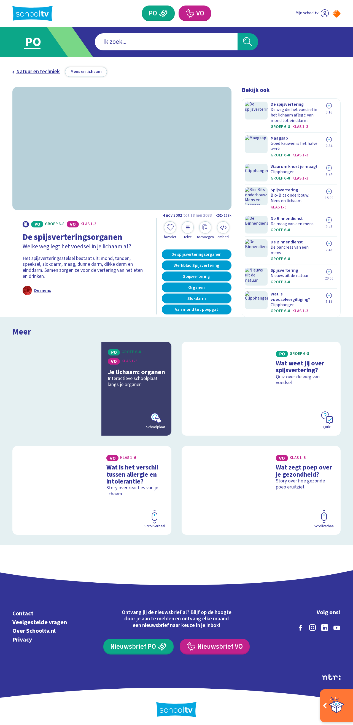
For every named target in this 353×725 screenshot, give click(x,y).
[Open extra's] (336, 705)
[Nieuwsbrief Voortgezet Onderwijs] (215, 644)
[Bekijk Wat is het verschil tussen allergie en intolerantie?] (91, 487)
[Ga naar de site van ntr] (331, 674)
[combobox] (166, 42)
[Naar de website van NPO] (336, 13)
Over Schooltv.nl (34, 628)
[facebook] (300, 625)
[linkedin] (325, 625)
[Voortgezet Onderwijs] (189, 13)
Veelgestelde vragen (39, 619)
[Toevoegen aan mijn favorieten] (170, 230)
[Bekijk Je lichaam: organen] (91, 386)
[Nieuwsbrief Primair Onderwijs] (138, 644)
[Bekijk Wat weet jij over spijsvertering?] (261, 386)
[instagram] (312, 625)
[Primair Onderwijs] (163, 13)
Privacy (22, 637)
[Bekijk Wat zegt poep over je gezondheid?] (261, 487)
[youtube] (337, 625)
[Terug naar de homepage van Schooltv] (32, 13)
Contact (22, 611)
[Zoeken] (248, 42)
